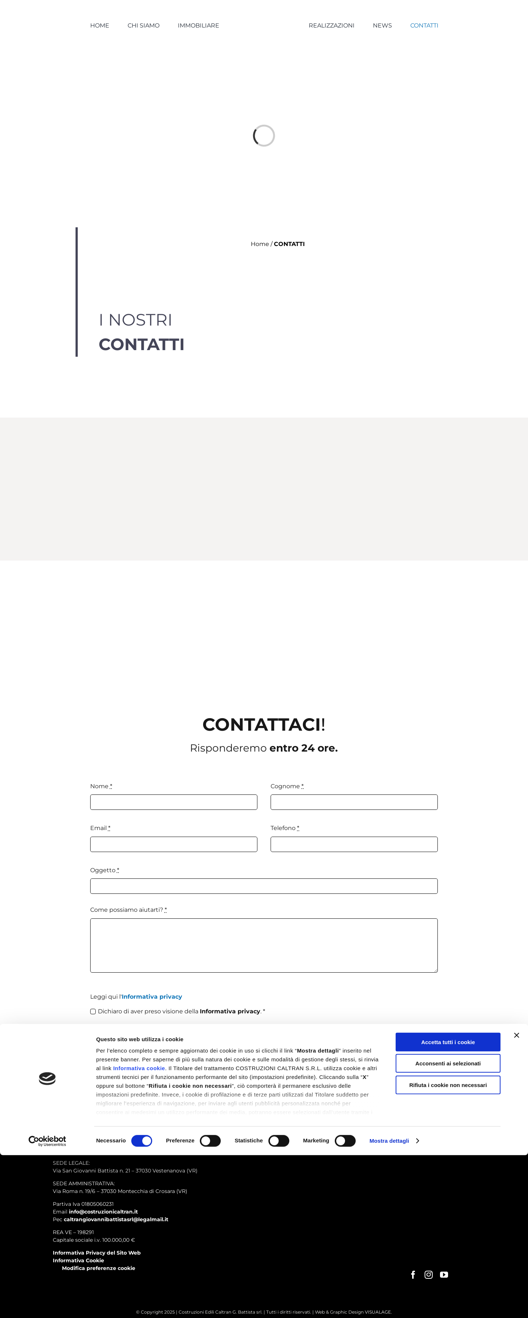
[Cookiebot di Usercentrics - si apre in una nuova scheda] (47, 1303)
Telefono (285, 828)
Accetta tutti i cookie (448, 1205)
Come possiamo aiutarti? (128, 909)
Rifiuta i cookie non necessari (448, 1248)
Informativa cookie (139, 1231)
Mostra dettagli (389, 1303)
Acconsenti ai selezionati (448, 1226)
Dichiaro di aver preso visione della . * (181, 1011)
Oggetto (104, 870)
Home (260, 244)
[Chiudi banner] (516, 1198)
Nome (101, 786)
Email (100, 828)
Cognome (287, 786)
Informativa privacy (152, 996)
